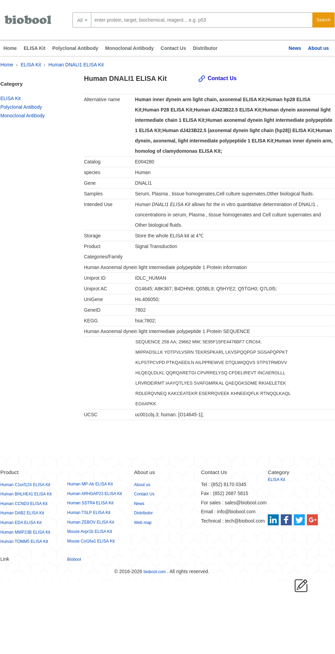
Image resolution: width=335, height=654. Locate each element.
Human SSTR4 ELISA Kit (90, 503)
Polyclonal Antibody (75, 48)
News (295, 48)
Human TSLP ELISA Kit (89, 512)
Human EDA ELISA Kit (21, 522)
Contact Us (173, 48)
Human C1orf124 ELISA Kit (25, 484)
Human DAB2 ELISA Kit (22, 513)
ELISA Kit (34, 48)
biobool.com (154, 571)
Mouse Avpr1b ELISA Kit (89, 531)
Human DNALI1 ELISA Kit (76, 64)
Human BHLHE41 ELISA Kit (25, 494)
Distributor (205, 48)
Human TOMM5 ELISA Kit (24, 541)
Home (10, 48)
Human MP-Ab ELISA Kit (90, 484)
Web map (143, 522)
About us (318, 48)
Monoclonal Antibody (129, 48)
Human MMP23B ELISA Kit (25, 532)
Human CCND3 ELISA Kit (23, 503)
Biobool (74, 559)
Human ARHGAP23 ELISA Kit (94, 493)
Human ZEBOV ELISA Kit (90, 522)
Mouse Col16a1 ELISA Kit (91, 541)
